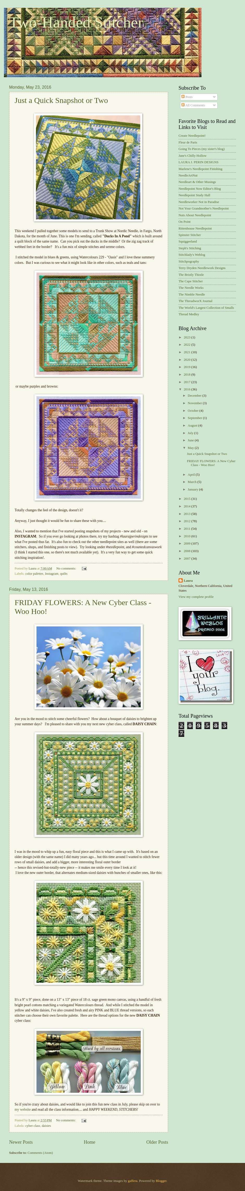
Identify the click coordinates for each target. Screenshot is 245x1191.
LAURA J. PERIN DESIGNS (198, 162)
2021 (187, 352)
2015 (187, 499)
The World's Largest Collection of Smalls (206, 308)
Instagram (51, 573)
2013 (187, 514)
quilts (64, 573)
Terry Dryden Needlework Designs (202, 268)
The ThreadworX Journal (195, 301)
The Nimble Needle (192, 294)
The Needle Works (191, 288)
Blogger (161, 1181)
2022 (187, 344)
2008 (187, 551)
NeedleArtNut (188, 175)
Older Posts (157, 1142)
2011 (187, 529)
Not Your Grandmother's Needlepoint (204, 208)
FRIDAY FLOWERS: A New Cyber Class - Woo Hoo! (211, 463)
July (191, 433)
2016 (187, 389)
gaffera (132, 1181)
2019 (187, 367)
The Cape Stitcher (191, 281)
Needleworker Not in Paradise (199, 202)
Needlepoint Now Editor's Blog (200, 189)
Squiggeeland (188, 241)
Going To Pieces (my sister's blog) (202, 149)
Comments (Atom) (40, 1153)
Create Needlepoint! (192, 136)
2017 (187, 382)
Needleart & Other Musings (197, 182)
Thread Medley (189, 314)
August (193, 425)
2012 (187, 521)
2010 (187, 536)
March (192, 482)
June (191, 440)
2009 (187, 543)
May (191, 448)
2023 (187, 337)
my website (23, 1109)
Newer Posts (21, 1142)
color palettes (34, 573)
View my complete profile (196, 597)
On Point (185, 222)
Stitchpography (189, 261)
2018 (187, 374)
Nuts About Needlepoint (195, 215)
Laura (188, 581)
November (195, 403)
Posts (186, 97)
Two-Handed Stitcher (76, 22)
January (193, 489)
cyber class (32, 1126)
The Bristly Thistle (191, 275)
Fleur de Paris (188, 142)
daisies (46, 1126)
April (191, 474)
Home (89, 1142)
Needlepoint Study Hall (194, 195)
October (193, 411)
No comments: (66, 568)
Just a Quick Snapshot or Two (61, 100)
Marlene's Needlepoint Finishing (200, 169)
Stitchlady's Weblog (192, 255)
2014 (187, 506)
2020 (187, 360)
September (195, 418)
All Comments (193, 105)
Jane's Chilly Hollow (192, 156)
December (195, 395)
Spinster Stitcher (190, 235)
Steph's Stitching (190, 248)
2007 (187, 558)
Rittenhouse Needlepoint (195, 228)
